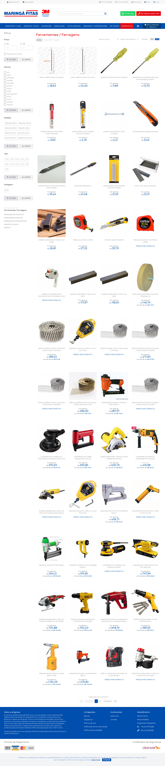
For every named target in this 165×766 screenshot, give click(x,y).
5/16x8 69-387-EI (11, 123)
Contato (113, 720)
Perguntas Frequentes (146, 723)
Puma (7, 99)
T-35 (21, 164)
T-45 (11, 164)
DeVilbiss (9, 78)
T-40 (16, 164)
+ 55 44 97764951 (121, 2)
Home (39, 40)
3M (6, 72)
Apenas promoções (13, 54)
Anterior (89, 701)
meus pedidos (28, 2)
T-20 (6, 169)
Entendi (106, 760)
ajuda (147, 2)
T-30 (6, 164)
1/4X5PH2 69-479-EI (25, 138)
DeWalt (8, 80)
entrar (156, 2)
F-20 (22, 159)
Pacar (7, 97)
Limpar (26, 59)
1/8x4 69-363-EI (23, 133)
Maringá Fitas (10, 94)
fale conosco (136, 2)
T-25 (26, 164)
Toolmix (8, 105)
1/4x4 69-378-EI (10, 138)
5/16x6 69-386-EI (25, 123)
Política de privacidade (93, 730)
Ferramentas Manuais (13, 218)
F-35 (6, 159)
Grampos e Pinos (11, 224)
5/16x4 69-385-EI (11, 128)
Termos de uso (90, 723)
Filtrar (11, 59)
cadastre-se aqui (13, 2)
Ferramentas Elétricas (14, 214)
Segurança (88, 720)
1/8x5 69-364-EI (10, 133)
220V (7, 190)
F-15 (27, 159)
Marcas (87, 716)
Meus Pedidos (143, 720)
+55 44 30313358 (105, 2)
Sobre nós (114, 716)
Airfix (7, 75)
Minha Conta (142, 716)
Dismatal (9, 83)
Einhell (8, 86)
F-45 (16, 159)
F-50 (11, 159)
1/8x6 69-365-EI (24, 128)
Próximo (108, 701)
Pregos (7, 227)
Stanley (8, 102)
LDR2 (7, 91)
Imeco (8, 89)
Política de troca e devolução (95, 727)
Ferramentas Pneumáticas (15, 221)
